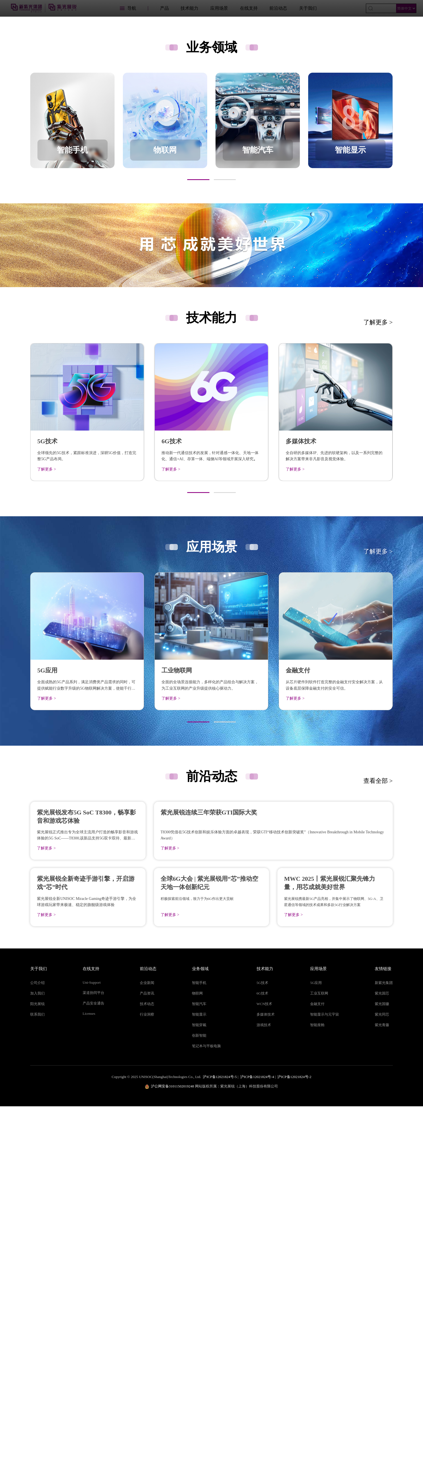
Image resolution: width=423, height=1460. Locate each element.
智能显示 (199, 1368)
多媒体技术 (266, 1368)
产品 (164, 8)
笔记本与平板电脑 (206, 1400)
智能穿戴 (199, 1379)
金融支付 (317, 1357)
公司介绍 (37, 1336)
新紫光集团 (384, 1336)
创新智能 (199, 1389)
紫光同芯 (382, 1368)
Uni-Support (92, 1336)
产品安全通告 (93, 1357)
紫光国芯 (382, 1347)
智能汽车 (199, 1357)
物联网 (197, 1347)
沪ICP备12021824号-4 (257, 1430)
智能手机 (199, 1336)
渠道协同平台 (93, 1346)
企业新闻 (147, 1336)
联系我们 (37, 1368)
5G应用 (316, 1336)
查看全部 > (378, 956)
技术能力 (189, 8)
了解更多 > (378, 498)
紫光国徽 (382, 1357)
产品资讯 (147, 1347)
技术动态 (147, 1357)
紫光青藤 (382, 1379)
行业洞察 (147, 1368)
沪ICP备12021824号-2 (294, 1430)
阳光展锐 (37, 1357)
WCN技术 (264, 1357)
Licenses (89, 1367)
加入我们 (37, 1347)
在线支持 (249, 8)
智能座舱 (317, 1379)
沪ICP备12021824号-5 (220, 1430)
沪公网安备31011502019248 (172, 1440)
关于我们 (308, 8)
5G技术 (262, 1336)
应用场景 (219, 8)
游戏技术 (264, 1379)
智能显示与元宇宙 (324, 1368)
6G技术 (262, 1347)
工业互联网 (319, 1347)
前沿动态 (278, 8)
